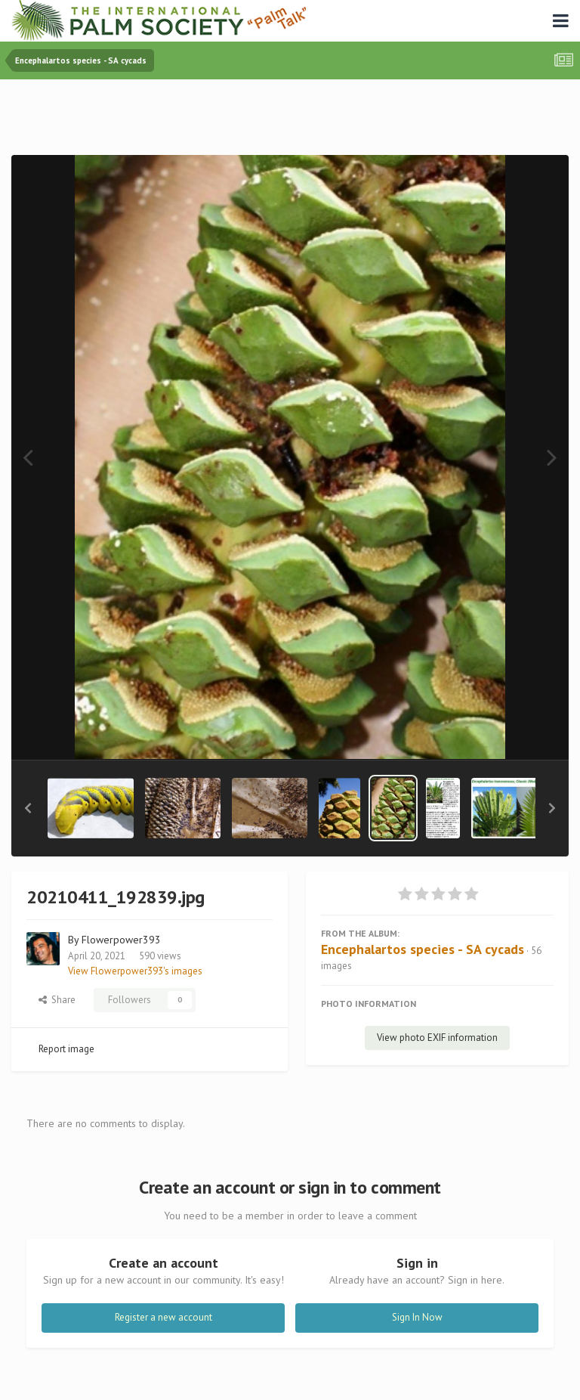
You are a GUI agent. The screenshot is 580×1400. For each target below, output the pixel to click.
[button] (28, 808)
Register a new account (163, 1317)
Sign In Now (417, 1317)
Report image (66, 1048)
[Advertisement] (290, 120)
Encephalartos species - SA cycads (422, 949)
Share (57, 999)
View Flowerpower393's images (135, 971)
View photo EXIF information (437, 1037)
